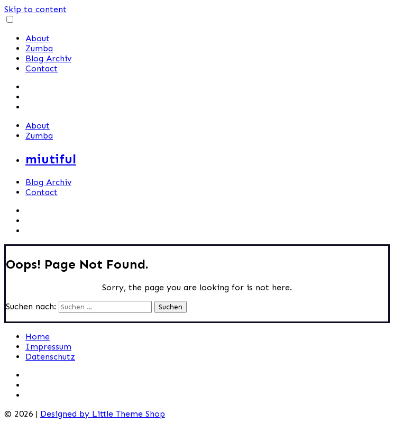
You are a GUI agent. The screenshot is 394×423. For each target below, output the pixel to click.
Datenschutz (50, 357)
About (37, 38)
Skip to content (35, 9)
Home (37, 337)
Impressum (48, 347)
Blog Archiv (48, 58)
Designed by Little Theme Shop (102, 414)
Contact (41, 68)
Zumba (39, 48)
